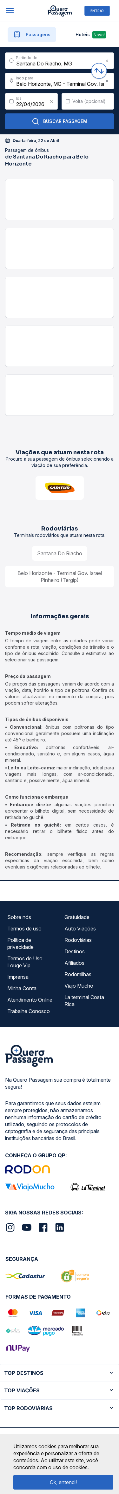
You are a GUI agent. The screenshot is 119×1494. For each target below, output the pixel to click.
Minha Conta (21, 988)
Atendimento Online (29, 1000)
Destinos (74, 951)
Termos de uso (24, 928)
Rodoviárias (78, 940)
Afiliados (74, 963)
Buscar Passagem (59, 121)
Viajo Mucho (78, 986)
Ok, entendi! (63, 1482)
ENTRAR (97, 11)
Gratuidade (76, 917)
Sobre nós (19, 917)
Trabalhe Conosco (28, 1011)
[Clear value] (51, 101)
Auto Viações (80, 928)
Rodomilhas (77, 974)
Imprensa (18, 977)
